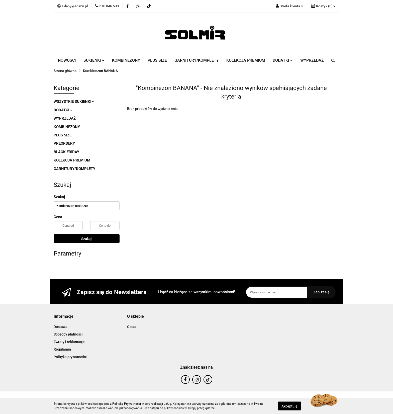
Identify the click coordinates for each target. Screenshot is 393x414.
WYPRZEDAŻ (312, 60)
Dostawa (60, 327)
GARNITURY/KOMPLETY (196, 60)
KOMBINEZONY (126, 60)
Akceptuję (289, 406)
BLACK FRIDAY (66, 152)
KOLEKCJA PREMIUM (245, 60)
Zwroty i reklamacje (69, 342)
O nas (131, 327)
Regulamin (62, 349)
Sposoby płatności (68, 334)
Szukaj (86, 239)
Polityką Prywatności (126, 403)
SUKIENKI (94, 60)
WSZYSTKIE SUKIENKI (74, 101)
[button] (323, 6)
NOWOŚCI (67, 60)
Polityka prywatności (70, 357)
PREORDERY (64, 143)
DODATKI (283, 60)
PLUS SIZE (157, 60)
